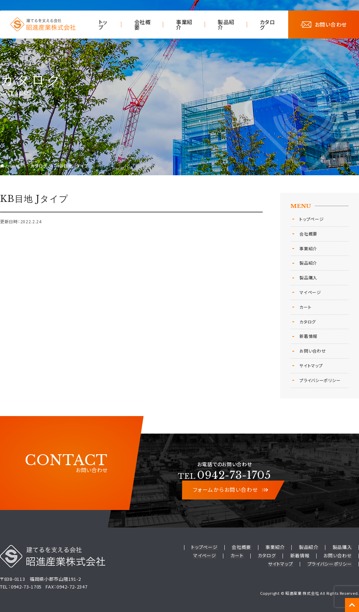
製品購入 (308, 277)
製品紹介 (226, 24)
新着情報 (308, 336)
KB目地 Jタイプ (72, 166)
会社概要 (142, 24)
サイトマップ (311, 365)
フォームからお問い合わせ (229, 490)
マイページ (310, 292)
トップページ (311, 219)
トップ (103, 24)
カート (305, 307)
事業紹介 (184, 24)
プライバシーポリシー (319, 380)
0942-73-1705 (224, 475)
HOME (13, 166)
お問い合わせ (323, 24)
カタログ (267, 24)
